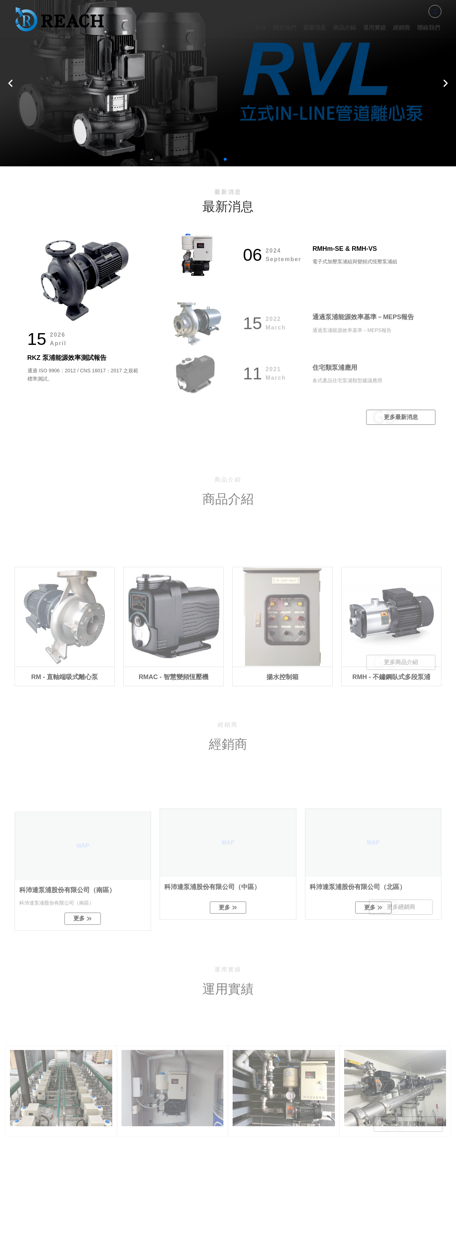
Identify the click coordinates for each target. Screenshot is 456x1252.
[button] (10, 83)
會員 (435, 11)
